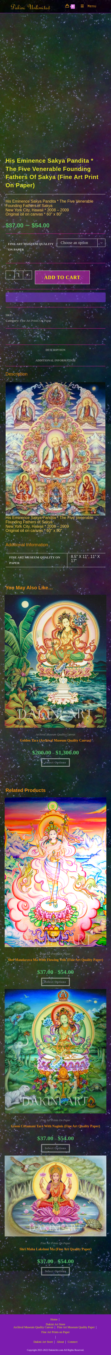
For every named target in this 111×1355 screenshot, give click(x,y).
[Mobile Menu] (86, 6)
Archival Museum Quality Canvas (55, 734)
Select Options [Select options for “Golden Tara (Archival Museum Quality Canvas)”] (55, 762)
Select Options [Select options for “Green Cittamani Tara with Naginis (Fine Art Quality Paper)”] (55, 1148)
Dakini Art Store (55, 1324)
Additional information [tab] (55, 360)
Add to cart (62, 277)
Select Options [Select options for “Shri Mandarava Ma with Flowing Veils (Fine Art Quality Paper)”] (55, 982)
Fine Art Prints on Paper (55, 1332)
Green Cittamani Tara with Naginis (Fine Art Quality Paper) (55, 1126)
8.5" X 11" (79, 557)
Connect (73, 1342)
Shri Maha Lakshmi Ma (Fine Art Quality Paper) (55, 1249)
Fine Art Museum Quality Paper (76, 1327)
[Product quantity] (18, 275)
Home (54, 1319)
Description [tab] (55, 350)
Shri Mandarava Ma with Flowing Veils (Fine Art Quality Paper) (55, 960)
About (60, 1342)
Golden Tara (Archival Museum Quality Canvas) (55, 740)
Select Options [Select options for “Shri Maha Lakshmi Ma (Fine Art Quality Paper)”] (55, 1271)
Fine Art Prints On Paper (35, 320)
